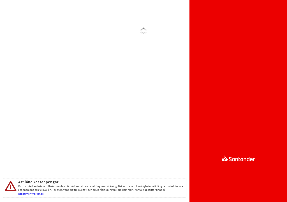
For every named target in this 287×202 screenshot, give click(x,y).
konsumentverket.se (31, 194)
